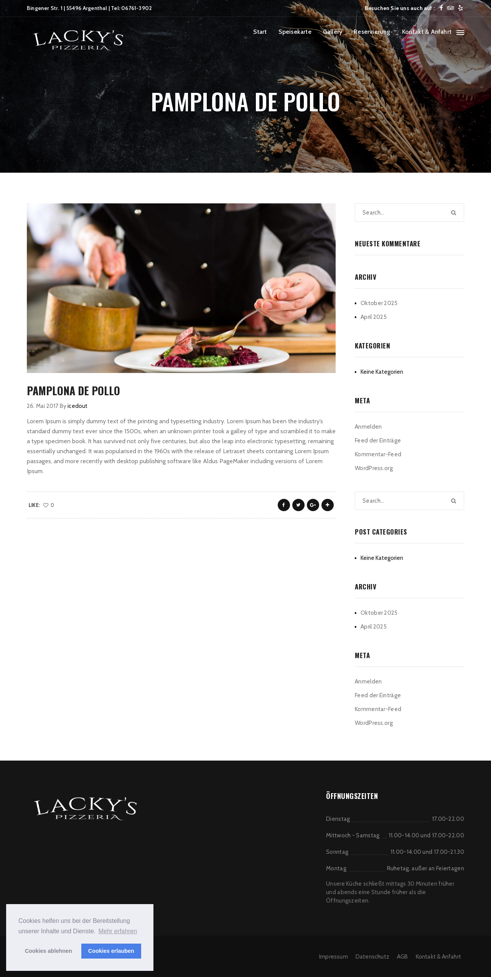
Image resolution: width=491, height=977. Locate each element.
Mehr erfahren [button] (118, 931)
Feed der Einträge (378, 440)
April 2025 (374, 317)
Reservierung (372, 31)
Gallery (332, 31)
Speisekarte (294, 31)
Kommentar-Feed (378, 454)
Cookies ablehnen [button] (48, 951)
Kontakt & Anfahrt (426, 31)
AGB (402, 956)
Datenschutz (372, 956)
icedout (77, 406)
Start (260, 31)
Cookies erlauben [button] (111, 951)
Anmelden (368, 426)
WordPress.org (374, 468)
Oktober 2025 (379, 303)
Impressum (333, 956)
